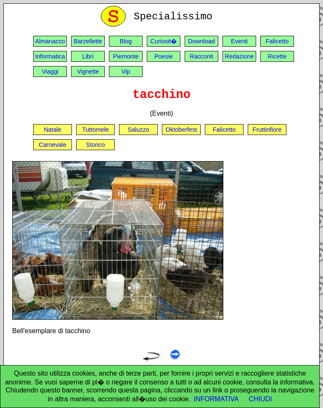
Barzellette (88, 41)
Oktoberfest (181, 129)
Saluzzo (138, 129)
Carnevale (52, 144)
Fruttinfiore (267, 129)
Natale (52, 129)
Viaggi (50, 71)
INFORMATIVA (216, 399)
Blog (126, 41)
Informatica (50, 56)
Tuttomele (95, 129)
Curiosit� (164, 41)
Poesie (163, 56)
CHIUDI (260, 399)
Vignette (88, 71)
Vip (126, 71)
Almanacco (50, 41)
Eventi (239, 41)
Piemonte (126, 56)
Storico (95, 144)
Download (201, 41)
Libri (87, 56)
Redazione (239, 56)
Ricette (277, 56)
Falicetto (277, 41)
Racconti (201, 56)
